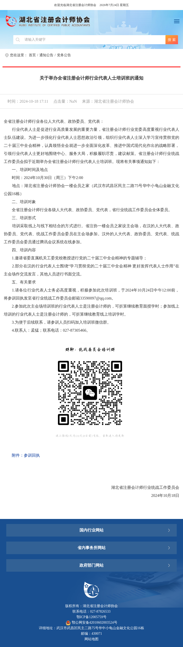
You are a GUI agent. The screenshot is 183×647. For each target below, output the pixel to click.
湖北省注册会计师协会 (91, 22)
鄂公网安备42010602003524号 (91, 622)
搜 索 (172, 40)
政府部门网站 (91, 565)
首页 (32, 55)
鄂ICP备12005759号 (91, 617)
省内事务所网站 (91, 548)
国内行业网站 (91, 530)
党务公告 (64, 55)
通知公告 (46, 55)
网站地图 (91, 639)
